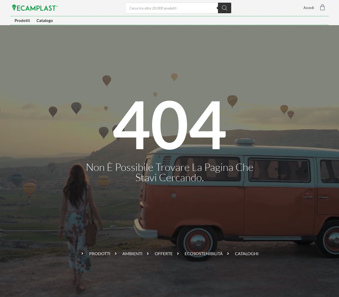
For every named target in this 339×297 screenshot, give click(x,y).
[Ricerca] (224, 8)
